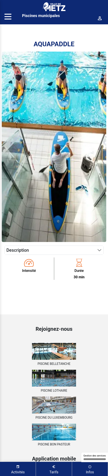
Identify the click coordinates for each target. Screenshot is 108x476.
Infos (90, 469)
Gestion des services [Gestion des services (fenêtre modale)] (95, 457)
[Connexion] (100, 18)
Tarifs (53, 469)
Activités (18, 469)
